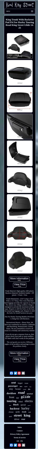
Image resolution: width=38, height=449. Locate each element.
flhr (29, 389)
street (18, 415)
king (27, 415)
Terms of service (20, 438)
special (23, 405)
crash (24, 389)
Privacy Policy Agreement (19, 434)
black (16, 404)
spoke (18, 412)
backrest (14, 408)
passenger (13, 386)
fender (18, 389)
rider (10, 405)
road (21, 393)
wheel (20, 402)
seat (13, 382)
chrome (11, 412)
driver (16, 419)
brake (26, 383)
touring (11, 401)
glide (25, 397)
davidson (11, 393)
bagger (20, 383)
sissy (11, 389)
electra (29, 401)
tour (17, 398)
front (11, 397)
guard (29, 405)
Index (20, 427)
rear (23, 419)
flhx (30, 386)
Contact (20, 431)
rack (29, 412)
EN (18, 441)
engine (25, 386)
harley (25, 408)
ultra (21, 386)
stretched (30, 394)
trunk (24, 412)
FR (21, 441)
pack (10, 416)
